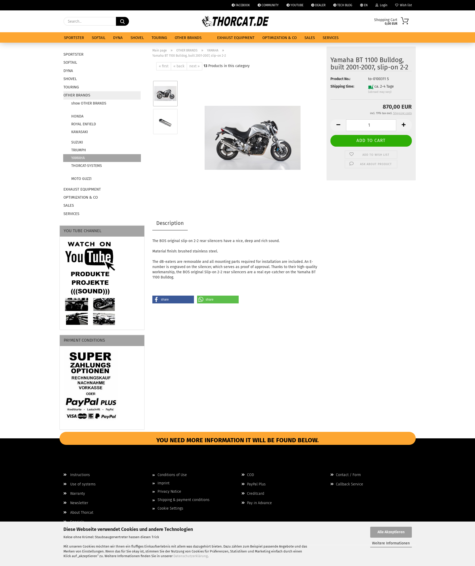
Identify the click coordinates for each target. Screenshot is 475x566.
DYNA (118, 37)
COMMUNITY (268, 5)
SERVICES (331, 37)
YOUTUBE (295, 5)
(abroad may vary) (380, 92)
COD (248, 475)
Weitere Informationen (391, 543)
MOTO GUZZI (81, 179)
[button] (338, 125)
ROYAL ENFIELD (83, 124)
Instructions (76, 475)
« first (163, 66)
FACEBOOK (241, 5)
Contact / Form (345, 475)
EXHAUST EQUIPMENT (236, 37)
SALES (309, 37)
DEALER (318, 5)
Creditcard (253, 493)
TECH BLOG (342, 5)
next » (194, 66)
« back (178, 66)
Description (170, 223)
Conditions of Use (172, 475)
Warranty (74, 493)
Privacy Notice (169, 491)
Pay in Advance (257, 503)
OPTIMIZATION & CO (279, 37)
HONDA (77, 116)
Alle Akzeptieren (391, 532)
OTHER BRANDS (188, 37)
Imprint (164, 483)
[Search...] (122, 21)
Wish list (403, 5)
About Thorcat (78, 512)
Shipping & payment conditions (184, 500)
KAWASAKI (79, 132)
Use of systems (79, 484)
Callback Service (346, 484)
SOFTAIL (98, 37)
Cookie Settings (170, 508)
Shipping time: (342, 86)
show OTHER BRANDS (88, 103)
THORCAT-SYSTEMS (86, 166)
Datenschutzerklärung (190, 556)
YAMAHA (78, 158)
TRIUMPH (78, 150)
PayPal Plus (254, 484)
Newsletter (75, 503)
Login (381, 5)
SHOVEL (137, 37)
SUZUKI (77, 142)
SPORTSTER (74, 37)
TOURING (159, 37)
